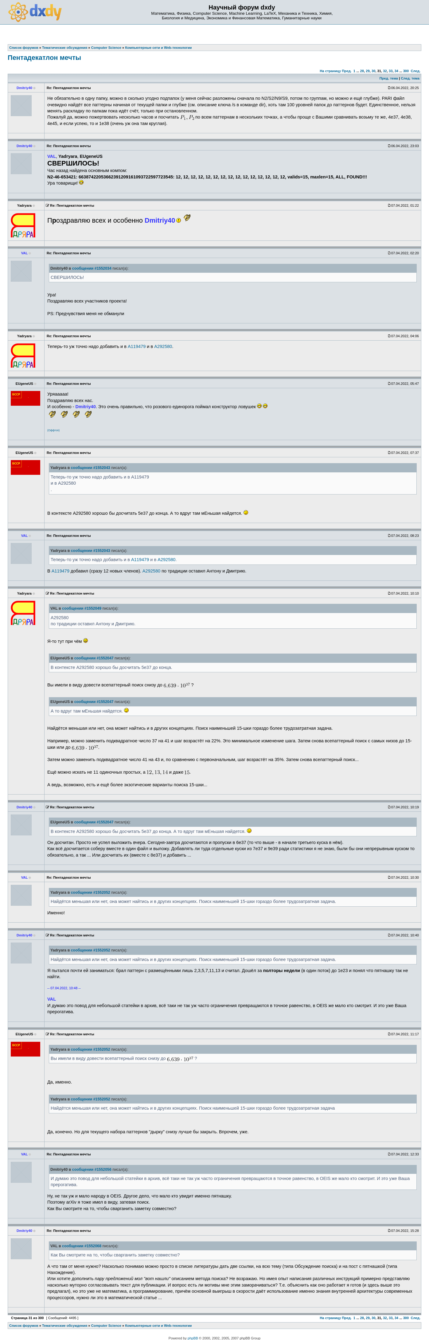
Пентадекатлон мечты (44, 57)
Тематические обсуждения (64, 1325)
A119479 (137, 346)
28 (362, 71)
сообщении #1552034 (91, 268)
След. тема (410, 78)
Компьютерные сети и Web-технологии (158, 1325)
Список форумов (23, 1325)
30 (373, 71)
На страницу (330, 71)
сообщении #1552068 (81, 1246)
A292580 (163, 346)
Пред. (346, 71)
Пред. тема (389, 78)
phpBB (193, 1338)
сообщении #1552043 (90, 468)
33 (390, 71)
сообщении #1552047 (94, 658)
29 (367, 71)
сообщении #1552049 (81, 608)
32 (385, 71)
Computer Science (106, 1325)
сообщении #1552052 (90, 892)
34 (396, 71)
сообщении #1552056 (91, 1169)
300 (406, 71)
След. (415, 71)
